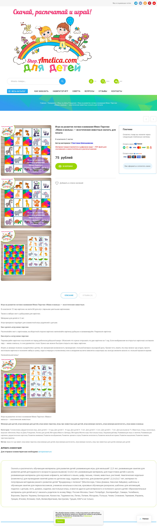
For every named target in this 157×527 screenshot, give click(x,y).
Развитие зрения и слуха (71, 372)
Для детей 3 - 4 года (62, 366)
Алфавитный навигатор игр (132, 498)
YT (154, 3)
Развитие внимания (35, 372)
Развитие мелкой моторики (108, 372)
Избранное (135, 15)
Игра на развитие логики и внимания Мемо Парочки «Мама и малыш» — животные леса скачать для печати (146, 55)
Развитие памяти (142, 372)
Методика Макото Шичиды (60, 369)
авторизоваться (44, 388)
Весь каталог (52, 25)
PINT (149, 3)
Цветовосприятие (7, 374)
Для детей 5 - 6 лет (93, 366)
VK (140, 3)
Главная (43, 39)
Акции (68, 488)
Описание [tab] (69, 232)
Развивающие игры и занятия (129, 369)
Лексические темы (114, 485)
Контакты (150, 25)
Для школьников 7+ (124, 366)
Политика (70, 497)
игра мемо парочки (29, 378)
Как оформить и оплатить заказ (137, 102)
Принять (60, 521)
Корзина (152, 15)
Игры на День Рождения (66, 39)
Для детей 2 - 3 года (46, 366)
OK (145, 3)
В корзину (68, 102)
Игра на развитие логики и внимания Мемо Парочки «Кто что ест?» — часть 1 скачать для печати (153, 55)
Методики (110, 497)
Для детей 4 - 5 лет (78, 366)
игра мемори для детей (46, 378)
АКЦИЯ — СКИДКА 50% (150, 479)
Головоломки (15, 366)
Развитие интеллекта (89, 372)
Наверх (144, 518)
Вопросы (123, 25)
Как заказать (75, 25)
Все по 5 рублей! (133, 478)
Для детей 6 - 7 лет (108, 366)
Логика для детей (42, 369)
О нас (88, 492)
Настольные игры (96, 369)
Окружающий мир (110, 369)
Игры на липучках (113, 490)
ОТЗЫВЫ (136, 25)
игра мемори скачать (84, 378)
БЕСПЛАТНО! (111, 478)
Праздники (52, 39)
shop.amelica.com (34, 520)
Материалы (149, 485)
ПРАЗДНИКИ (131, 485)
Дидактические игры (29, 366)
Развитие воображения (52, 372)
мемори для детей (123, 378)
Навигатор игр (94, 25)
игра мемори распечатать (65, 378)
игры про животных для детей (104, 378)
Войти (118, 15)
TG (135, 3)
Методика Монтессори (80, 369)
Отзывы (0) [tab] (88, 232)
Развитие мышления (127, 372)
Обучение (148, 490)
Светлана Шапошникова (82, 79)
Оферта (110, 25)
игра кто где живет (14, 378)
